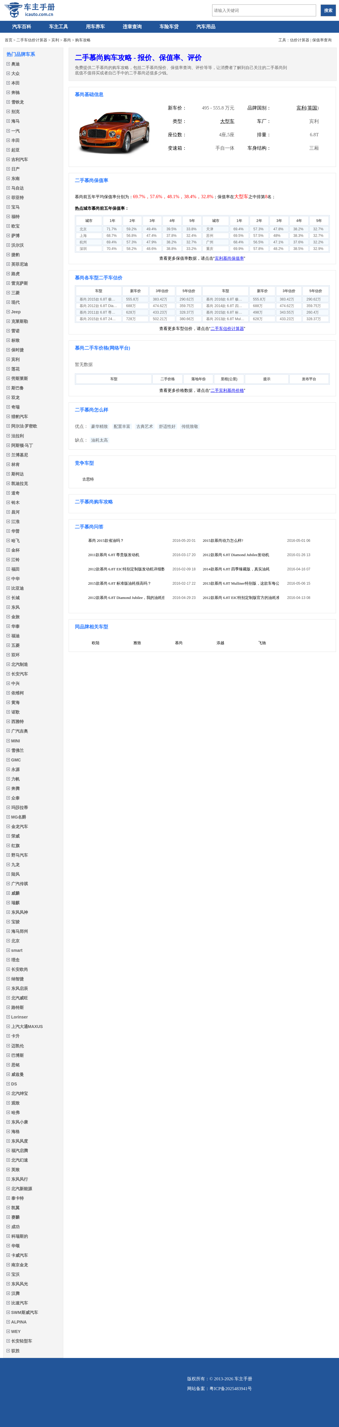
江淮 (13, 521)
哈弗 (13, 1112)
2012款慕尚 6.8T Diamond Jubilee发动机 (236, 555)
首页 (8, 40)
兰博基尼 (17, 455)
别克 (13, 111)
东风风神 (17, 912)
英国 (312, 107)
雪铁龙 (15, 102)
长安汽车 (17, 674)
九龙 (13, 864)
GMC (14, 760)
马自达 (15, 188)
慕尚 (67, 40)
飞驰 (262, 643)
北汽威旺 (17, 998)
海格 (13, 1131)
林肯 (13, 464)
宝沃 (13, 1274)
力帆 (13, 779)
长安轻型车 (19, 1341)
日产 (13, 169)
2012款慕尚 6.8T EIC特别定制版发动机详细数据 (126, 569)
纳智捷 (15, 979)
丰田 (13, 140)
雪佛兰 (15, 750)
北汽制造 (17, 664)
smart (15, 950)
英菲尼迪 (17, 264)
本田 (13, 83)
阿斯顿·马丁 (20, 445)
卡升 (13, 1036)
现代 (13, 302)
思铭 (13, 1065)
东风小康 (17, 1122)
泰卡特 (15, 1198)
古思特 (88, 479)
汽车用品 (205, 26)
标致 (13, 340)
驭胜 (13, 1350)
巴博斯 (15, 1055)
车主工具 (58, 26)
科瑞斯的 (17, 1236)
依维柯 (15, 693)
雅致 (137, 643)
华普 (13, 531)
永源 (13, 769)
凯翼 (13, 1207)
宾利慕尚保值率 (229, 258)
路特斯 (15, 1007)
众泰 (13, 798)
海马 (13, 121)
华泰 (13, 626)
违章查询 (132, 26)
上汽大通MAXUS (25, 1026)
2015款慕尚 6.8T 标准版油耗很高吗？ (119, 583)
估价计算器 (299, 40)
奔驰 (13, 92)
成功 (13, 1226)
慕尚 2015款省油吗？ (106, 540)
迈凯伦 (15, 1045)
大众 (13, 73)
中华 (13, 578)
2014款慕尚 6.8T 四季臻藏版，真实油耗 (236, 569)
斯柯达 (15, 474)
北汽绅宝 (17, 1093)
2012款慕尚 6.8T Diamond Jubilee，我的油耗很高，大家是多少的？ (126, 597)
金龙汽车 (17, 826)
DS (12, 1084)
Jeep (14, 311)
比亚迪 (15, 588)
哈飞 (13, 540)
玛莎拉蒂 (17, 807)
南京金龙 (17, 1264)
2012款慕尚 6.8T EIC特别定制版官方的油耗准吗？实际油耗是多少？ (241, 597)
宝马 (13, 207)
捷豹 (13, 254)
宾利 (55, 40)
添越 (220, 643)
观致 (13, 1103)
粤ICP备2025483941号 (230, 1388)
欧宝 (13, 226)
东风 (13, 607)
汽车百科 (21, 26)
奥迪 (13, 64)
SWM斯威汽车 (22, 1312)
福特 (13, 216)
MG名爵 (16, 817)
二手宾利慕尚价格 (227, 390)
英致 (13, 1169)
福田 (13, 569)
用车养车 (95, 26)
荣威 (13, 836)
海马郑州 (17, 931)
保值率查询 (322, 40)
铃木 (13, 502)
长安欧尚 (17, 969)
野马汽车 (17, 855)
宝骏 (13, 921)
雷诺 (13, 330)
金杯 (13, 550)
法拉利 (15, 436)
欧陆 (96, 643)
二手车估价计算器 (31, 40)
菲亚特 (15, 197)
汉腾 (13, 1293)
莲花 (13, 369)
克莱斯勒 (17, 321)
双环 (13, 655)
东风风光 (17, 1284)
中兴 (13, 683)
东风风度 (17, 1141)
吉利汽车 (17, 159)
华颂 (13, 1245)
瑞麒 (13, 902)
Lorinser (17, 1017)
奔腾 (13, 788)
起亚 (13, 150)
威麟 (13, 893)
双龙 (13, 397)
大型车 (227, 121)
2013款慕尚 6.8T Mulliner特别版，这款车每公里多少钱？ (241, 583)
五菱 (13, 645)
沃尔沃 (15, 245)
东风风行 (17, 1179)
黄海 (13, 702)
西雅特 (15, 721)
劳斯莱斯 (17, 378)
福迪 (13, 635)
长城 (13, 597)
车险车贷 (169, 26)
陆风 (13, 874)
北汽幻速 (17, 1160)
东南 (13, 178)
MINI (13, 740)
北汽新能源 (19, 1188)
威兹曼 (15, 1074)
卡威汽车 (17, 1255)
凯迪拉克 (17, 483)
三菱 (13, 292)
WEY (14, 1331)
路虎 (13, 273)
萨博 (13, 235)
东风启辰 (17, 988)
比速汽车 (17, 1303)
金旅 (13, 616)
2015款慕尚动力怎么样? (223, 540)
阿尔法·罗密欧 (22, 426)
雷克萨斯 (17, 283)
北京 (13, 940)
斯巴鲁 (15, 388)
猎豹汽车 (17, 416)
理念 (13, 959)
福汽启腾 (17, 1150)
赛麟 (13, 1217)
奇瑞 (13, 407)
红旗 (13, 845)
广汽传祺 (17, 883)
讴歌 (13, 712)
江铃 (13, 559)
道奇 (13, 493)
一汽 (13, 131)
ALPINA (17, 1322)
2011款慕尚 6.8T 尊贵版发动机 (114, 555)
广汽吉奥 (17, 731)
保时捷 (15, 350)
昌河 (13, 512)
